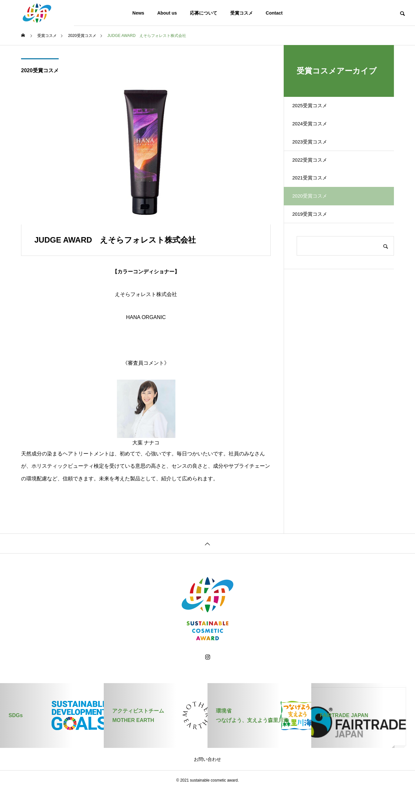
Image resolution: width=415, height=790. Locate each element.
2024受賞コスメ (315, 130)
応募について (203, 13)
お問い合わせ (207, 759)
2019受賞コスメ (315, 243)
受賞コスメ (241, 13)
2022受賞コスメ (315, 176)
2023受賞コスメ (315, 153)
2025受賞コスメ (315, 108)
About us (167, 13)
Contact (274, 13)
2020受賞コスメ (40, 70)
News (138, 13)
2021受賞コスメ (315, 198)
